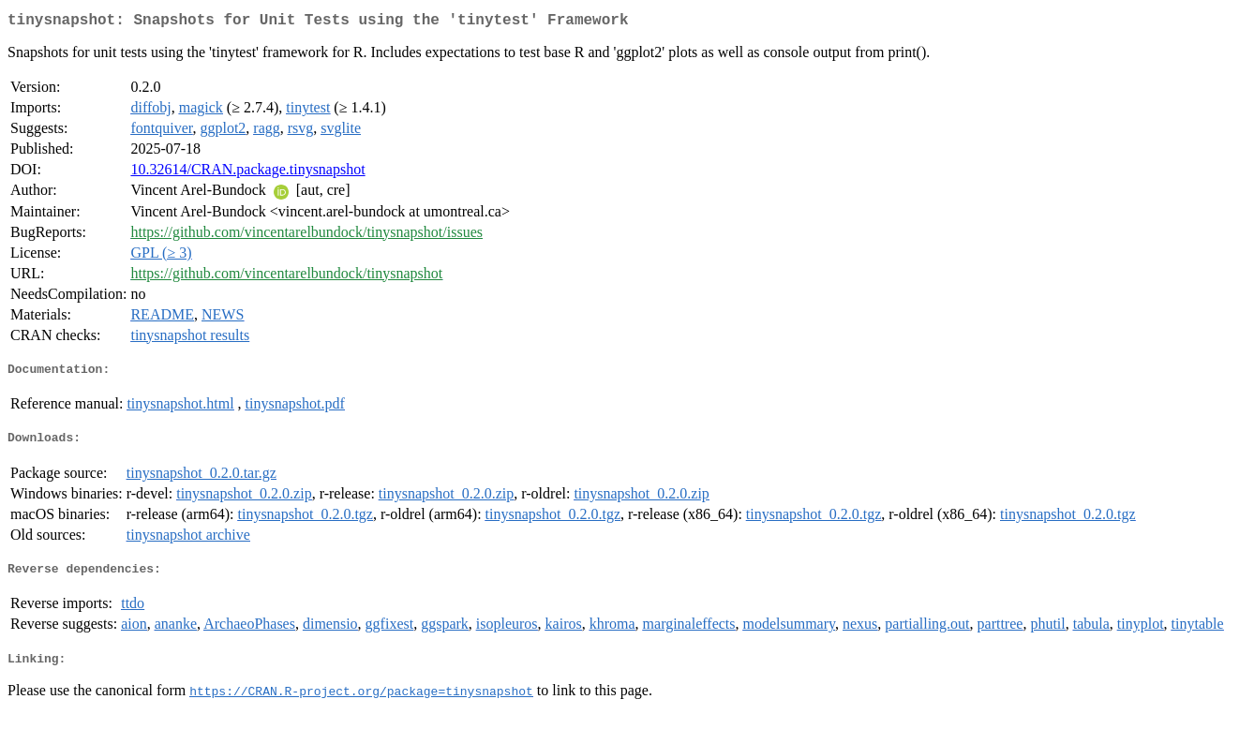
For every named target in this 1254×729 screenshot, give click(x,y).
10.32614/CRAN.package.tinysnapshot (247, 173)
